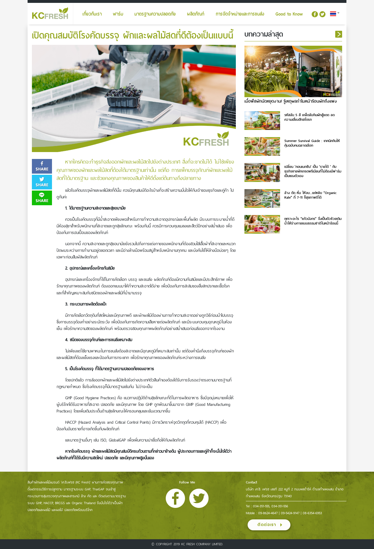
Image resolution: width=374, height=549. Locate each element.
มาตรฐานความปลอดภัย (155, 14)
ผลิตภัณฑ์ (195, 14)
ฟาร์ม (118, 14)
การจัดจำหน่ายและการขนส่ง (240, 14)
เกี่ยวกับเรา (92, 14)
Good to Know (289, 14)
